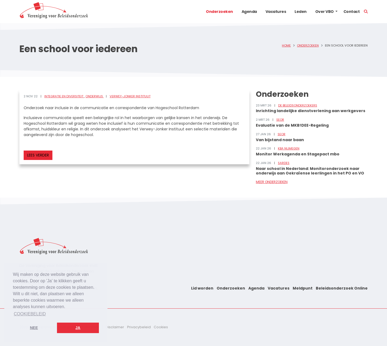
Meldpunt (303, 288)
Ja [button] (78, 328)
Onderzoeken (219, 11)
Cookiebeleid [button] (30, 314)
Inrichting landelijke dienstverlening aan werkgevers (310, 110)
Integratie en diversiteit (64, 96)
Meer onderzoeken (272, 182)
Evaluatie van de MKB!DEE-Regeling (292, 125)
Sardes (283, 163)
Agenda (249, 11)
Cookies (161, 327)
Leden (301, 11)
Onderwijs (94, 96)
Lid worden (202, 288)
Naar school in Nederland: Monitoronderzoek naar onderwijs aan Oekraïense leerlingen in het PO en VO (310, 171)
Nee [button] (34, 328)
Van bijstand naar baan (280, 139)
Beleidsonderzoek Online (342, 288)
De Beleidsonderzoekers (297, 105)
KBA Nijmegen (288, 148)
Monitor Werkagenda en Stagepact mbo (297, 154)
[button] (336, 11)
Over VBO (324, 11)
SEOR (280, 119)
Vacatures (276, 11)
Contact (351, 11)
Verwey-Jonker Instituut (130, 96)
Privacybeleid (139, 327)
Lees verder (38, 155)
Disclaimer (115, 327)
